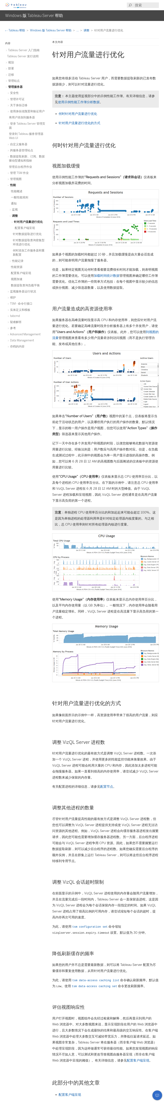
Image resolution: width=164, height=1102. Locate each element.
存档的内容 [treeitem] (17, 346)
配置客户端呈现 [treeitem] (25, 228)
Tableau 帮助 (15, 30)
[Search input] (147, 5)
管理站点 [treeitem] (13, 80)
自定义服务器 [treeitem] (18, 144)
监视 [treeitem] (14, 209)
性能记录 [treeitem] (17, 261)
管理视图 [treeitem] (15, 179)
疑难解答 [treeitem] (15, 322)
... (77, 30)
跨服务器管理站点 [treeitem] (21, 150)
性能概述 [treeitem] (16, 191)
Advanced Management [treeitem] (25, 334)
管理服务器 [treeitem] (15, 86)
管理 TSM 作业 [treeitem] (19, 173)
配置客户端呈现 (138, 1060)
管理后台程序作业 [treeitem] (20, 166)
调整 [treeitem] (14, 215)
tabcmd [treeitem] (14, 316)
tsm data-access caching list (95, 980)
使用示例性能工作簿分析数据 (79, 102)
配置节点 (106, 786)
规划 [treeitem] (10, 62)
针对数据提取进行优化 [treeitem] (27, 234)
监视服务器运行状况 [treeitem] (22, 291)
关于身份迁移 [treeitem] (18, 105)
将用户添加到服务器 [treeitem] (22, 117)
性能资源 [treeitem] (16, 267)
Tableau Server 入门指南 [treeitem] (23, 50)
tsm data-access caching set (94, 986)
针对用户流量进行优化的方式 (79, 123)
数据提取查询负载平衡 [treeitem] (25, 285)
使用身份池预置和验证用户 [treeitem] (27, 111)
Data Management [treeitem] (21, 340)
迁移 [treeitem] (10, 74)
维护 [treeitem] (12, 297)
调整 (87, 30)
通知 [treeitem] (14, 203)
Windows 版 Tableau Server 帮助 (51, 30)
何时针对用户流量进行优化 (78, 114)
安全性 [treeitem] (14, 93)
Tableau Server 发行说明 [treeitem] (23, 56)
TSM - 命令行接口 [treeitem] (20, 303)
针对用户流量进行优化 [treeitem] (28, 221)
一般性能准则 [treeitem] (19, 197)
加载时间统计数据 (106, 276)
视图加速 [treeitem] (16, 279)
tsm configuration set (90, 926)
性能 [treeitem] (12, 185)
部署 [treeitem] (10, 68)
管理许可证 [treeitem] (17, 99)
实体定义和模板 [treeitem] (19, 309)
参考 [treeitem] (12, 328)
